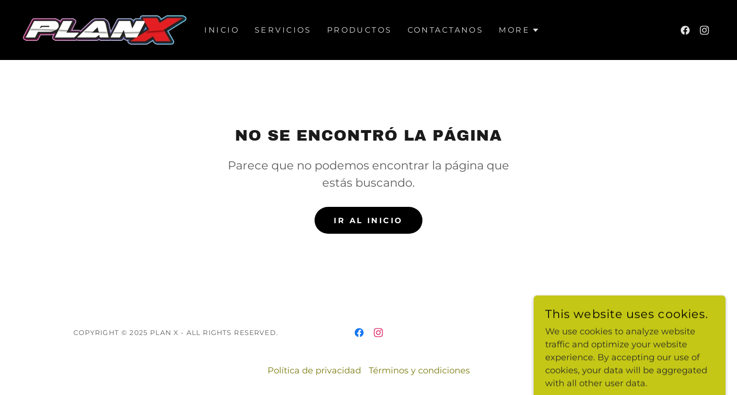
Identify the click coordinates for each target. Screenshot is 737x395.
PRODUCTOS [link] (359, 30)
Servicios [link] (283, 30)
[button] (519, 30)
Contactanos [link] (446, 30)
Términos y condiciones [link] (419, 370)
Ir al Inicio (368, 220)
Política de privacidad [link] (314, 370)
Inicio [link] (221, 30)
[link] (105, 29)
